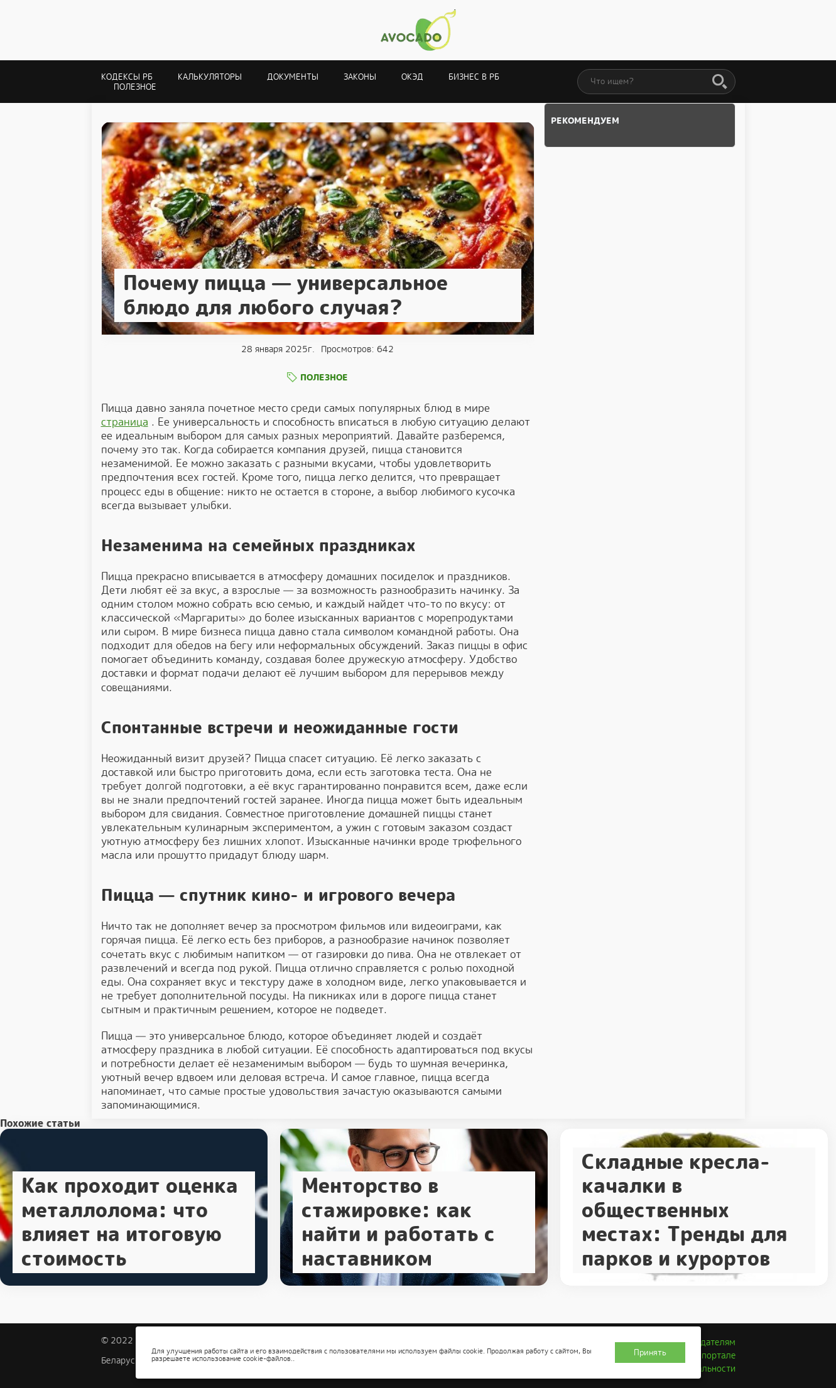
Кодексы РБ (127, 77)
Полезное (135, 87)
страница (124, 421)
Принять (650, 1352)
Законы (360, 77)
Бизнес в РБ (473, 77)
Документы (292, 77)
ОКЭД (412, 77)
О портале (714, 1355)
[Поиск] (719, 82)
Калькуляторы (210, 77)
